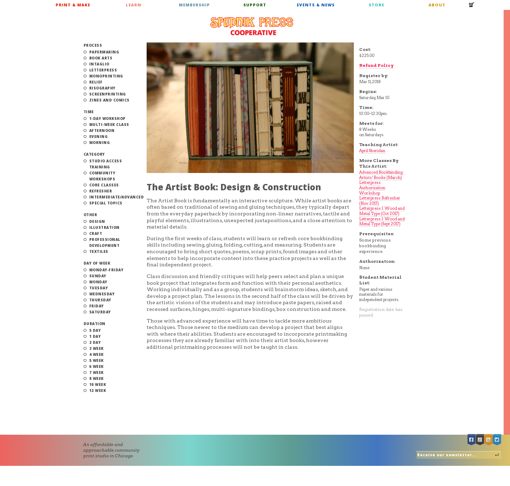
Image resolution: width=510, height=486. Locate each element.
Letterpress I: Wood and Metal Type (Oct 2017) (382, 211)
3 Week (96, 348)
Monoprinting (106, 76)
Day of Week (97, 263)
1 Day (95, 336)
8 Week (96, 378)
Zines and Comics (109, 100)
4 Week (96, 354)
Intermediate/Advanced (116, 197)
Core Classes (104, 185)
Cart (472, 7)
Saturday (100, 311)
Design (97, 221)
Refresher (100, 191)
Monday (98, 281)
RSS (488, 440)
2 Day (95, 342)
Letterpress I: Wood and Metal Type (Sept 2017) (382, 221)
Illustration (104, 227)
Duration (95, 323)
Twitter (497, 440)
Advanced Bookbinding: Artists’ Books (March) (381, 175)
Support (254, 4)
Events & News (316, 4)
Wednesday (102, 293)
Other (90, 214)
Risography (102, 88)
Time (89, 111)
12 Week (97, 390)
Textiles (98, 251)
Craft (95, 233)
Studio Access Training (105, 163)
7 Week (96, 372)
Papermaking (104, 52)
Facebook (472, 440)
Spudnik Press (251, 26)
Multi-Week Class (109, 124)
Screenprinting (107, 94)
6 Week (96, 366)
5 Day (95, 330)
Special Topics (106, 203)
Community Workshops (102, 175)
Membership (194, 4)
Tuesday (98, 287)
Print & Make (73, 4)
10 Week (97, 384)
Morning (99, 142)
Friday (96, 305)
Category (94, 154)
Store (376, 4)
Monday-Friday (106, 269)
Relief (96, 82)
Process (93, 45)
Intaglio (99, 64)
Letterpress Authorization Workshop (372, 187)
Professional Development (104, 242)
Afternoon (102, 130)
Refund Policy (376, 65)
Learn (133, 4)
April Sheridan (372, 150)
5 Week (96, 360)
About (437, 4)
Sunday (97, 275)
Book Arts (101, 58)
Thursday (100, 299)
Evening (98, 136)
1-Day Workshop (107, 118)
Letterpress (103, 70)
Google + (480, 440)
